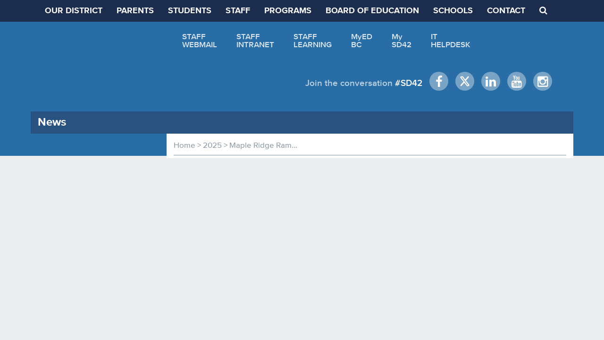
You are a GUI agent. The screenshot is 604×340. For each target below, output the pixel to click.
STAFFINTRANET (255, 40)
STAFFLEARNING (313, 40)
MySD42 (401, 40)
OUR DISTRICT (73, 11)
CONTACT (506, 11)
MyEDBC (361, 40)
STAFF (238, 11)
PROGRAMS (287, 11)
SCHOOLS (453, 11)
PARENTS (135, 11)
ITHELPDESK (450, 40)
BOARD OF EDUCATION (372, 11)
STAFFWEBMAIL (199, 40)
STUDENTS (189, 11)
